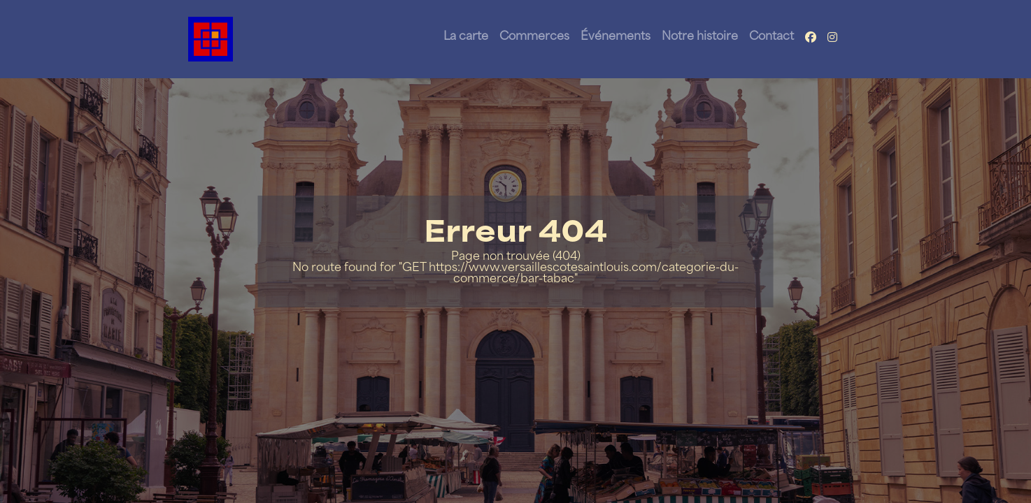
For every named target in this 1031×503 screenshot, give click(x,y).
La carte (465, 37)
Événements (615, 37)
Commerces (534, 37)
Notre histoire (700, 37)
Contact (771, 37)
